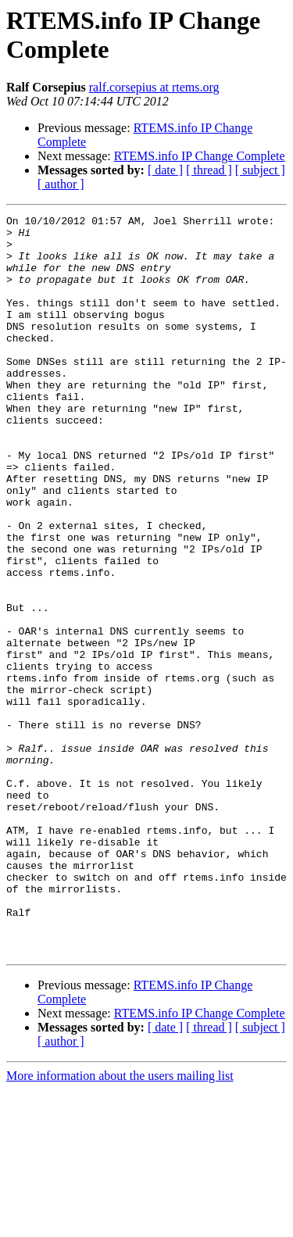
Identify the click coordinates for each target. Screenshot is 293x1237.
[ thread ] (209, 170)
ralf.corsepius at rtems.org (154, 87)
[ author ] (61, 184)
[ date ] (165, 170)
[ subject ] (260, 170)
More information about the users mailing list (120, 1223)
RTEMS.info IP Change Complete (199, 156)
